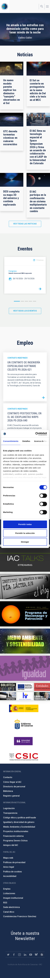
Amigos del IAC (10, 845)
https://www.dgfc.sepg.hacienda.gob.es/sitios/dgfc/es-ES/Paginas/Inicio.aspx (25, 687)
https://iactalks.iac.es (25, 559)
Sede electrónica (11, 907)
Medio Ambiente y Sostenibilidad (19, 827)
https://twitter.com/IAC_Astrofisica (8, 954)
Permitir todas (25, 524)
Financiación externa (13, 836)
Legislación (9, 808)
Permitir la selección (25, 533)
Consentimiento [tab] (10, 441)
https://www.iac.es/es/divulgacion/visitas (8, 696)
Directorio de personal (14, 786)
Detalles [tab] (26, 441)
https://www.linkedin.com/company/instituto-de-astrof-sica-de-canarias (25, 954)
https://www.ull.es (23, 741)
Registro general (11, 796)
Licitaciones (9, 893)
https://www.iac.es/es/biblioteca (8, 687)
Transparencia (10, 813)
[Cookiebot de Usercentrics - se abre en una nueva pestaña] (35, 434)
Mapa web (8, 858)
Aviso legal (8, 867)
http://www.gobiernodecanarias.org (23, 724)
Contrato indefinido (17, 358)
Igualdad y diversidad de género (18, 822)
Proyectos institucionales (15, 831)
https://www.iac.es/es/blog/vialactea (25, 586)
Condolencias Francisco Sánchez (19, 916)
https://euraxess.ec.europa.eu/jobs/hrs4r (25, 696)
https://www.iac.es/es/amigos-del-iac (25, 613)
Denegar (25, 542)
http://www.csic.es (23, 756)
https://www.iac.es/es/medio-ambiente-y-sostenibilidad (25, 641)
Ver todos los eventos (25, 311)
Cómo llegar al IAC (12, 782)
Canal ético (8, 912)
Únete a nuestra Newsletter (25, 936)
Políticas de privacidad (14, 862)
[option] (25, 275)
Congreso (13, 271)
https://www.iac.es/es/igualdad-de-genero (25, 668)
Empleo (7, 889)
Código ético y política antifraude (19, 817)
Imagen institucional (13, 898)
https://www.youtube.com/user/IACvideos (30, 954)
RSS (5, 902)
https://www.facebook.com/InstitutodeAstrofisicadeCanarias (14, 954)
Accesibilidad (9, 876)
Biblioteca (8, 791)
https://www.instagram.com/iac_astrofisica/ (19, 954)
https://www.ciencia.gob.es (24, 708)
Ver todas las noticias (25, 224)
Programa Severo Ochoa (15, 840)
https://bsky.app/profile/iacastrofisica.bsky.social (36, 954)
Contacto (7, 777)
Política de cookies (12, 871)
